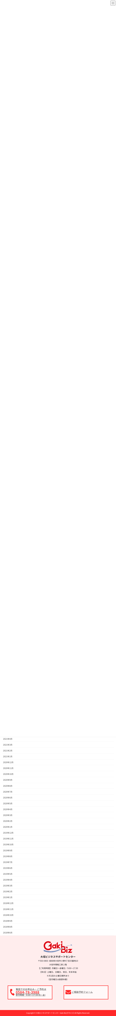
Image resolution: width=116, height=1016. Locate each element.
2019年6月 (7, 868)
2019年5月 (7, 873)
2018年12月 (8, 903)
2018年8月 (7, 926)
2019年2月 (7, 891)
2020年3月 (7, 815)
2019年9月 (7, 850)
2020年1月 (7, 826)
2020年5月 (7, 803)
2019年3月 (7, 885)
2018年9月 (7, 920)
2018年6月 (7, 932)
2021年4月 (7, 738)
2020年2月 (7, 821)
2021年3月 (7, 744)
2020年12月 (8, 762)
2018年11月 (8, 909)
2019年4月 (7, 879)
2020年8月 (7, 785)
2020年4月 (7, 809)
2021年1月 (7, 756)
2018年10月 (8, 915)
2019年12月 (8, 832)
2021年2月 (7, 750)
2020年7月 (7, 791)
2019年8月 (7, 856)
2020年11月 (8, 768)
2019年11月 (8, 838)
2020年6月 (7, 797)
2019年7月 (7, 862)
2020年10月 (8, 774)
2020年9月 (7, 779)
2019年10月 (8, 844)
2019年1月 (7, 897)
